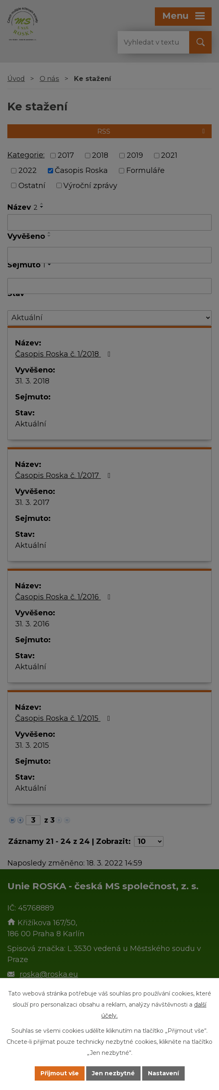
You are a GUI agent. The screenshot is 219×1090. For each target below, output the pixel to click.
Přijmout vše (59, 1073)
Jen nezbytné (113, 1073)
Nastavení (163, 1073)
